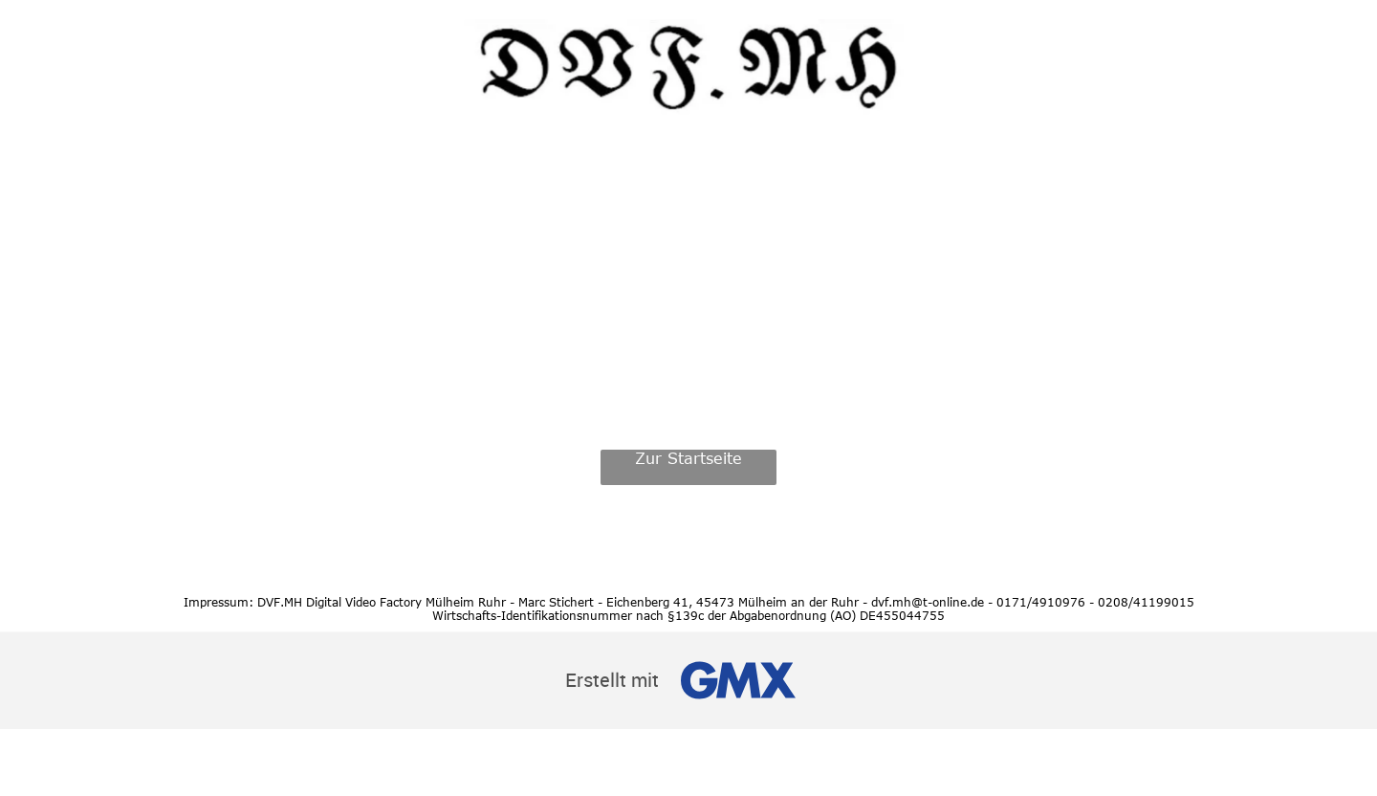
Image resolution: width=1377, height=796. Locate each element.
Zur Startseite (688, 458)
